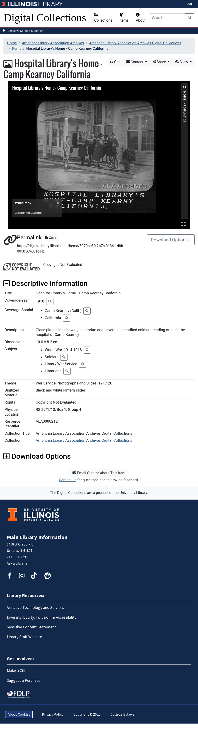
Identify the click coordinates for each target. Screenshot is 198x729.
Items (124, 17)
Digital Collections (45, 18)
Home (12, 43)
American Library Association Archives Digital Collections (135, 43)
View (182, 62)
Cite (115, 62)
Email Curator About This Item (98, 473)
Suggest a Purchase (23, 680)
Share (160, 62)
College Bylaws (122, 714)
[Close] (58, 203)
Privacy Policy (52, 714)
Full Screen (183, 223)
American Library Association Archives (53, 43)
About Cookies (19, 714)
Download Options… (171, 240)
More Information (184, 93)
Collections (103, 17)
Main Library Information (37, 537)
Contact (135, 62)
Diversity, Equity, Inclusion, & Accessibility (41, 617)
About (141, 17)
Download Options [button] (37, 456)
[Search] (167, 17)
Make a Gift (16, 671)
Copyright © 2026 (86, 714)
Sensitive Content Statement (26, 30)
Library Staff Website (24, 637)
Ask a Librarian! (18, 563)
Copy (50, 238)
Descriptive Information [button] (45, 283)
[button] (184, 87)
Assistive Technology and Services (35, 607)
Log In (191, 3)
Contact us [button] (67, 480)
